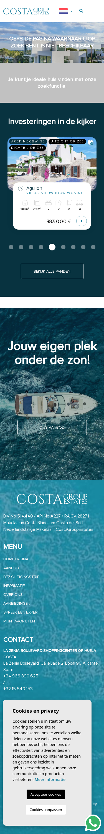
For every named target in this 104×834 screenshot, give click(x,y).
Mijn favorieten (19, 621)
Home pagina (15, 559)
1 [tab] (11, 247)
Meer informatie (50, 779)
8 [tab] (83, 247)
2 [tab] (21, 247)
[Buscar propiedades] (81, 11)
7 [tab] (73, 247)
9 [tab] (93, 247)
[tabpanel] (52, 187)
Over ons (13, 594)
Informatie (14, 585)
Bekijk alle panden (52, 271)
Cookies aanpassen (46, 809)
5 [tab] (52, 247)
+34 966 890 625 (20, 676)
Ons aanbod (52, 427)
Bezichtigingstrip (21, 576)
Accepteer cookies (46, 794)
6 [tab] (63, 247)
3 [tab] (31, 247)
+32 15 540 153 (18, 689)
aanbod (11, 568)
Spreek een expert (21, 612)
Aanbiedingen (16, 603)
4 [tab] (41, 247)
